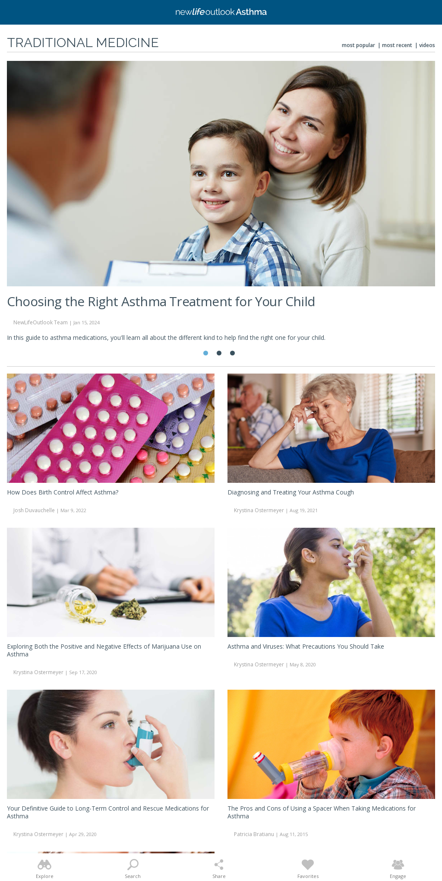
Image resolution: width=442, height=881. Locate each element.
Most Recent (397, 45)
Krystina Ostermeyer (259, 510)
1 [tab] (205, 353)
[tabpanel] (221, 205)
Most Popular (358, 45)
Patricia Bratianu (254, 834)
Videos (427, 45)
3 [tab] (232, 353)
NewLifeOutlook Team (40, 322)
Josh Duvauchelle (34, 510)
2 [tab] (219, 353)
